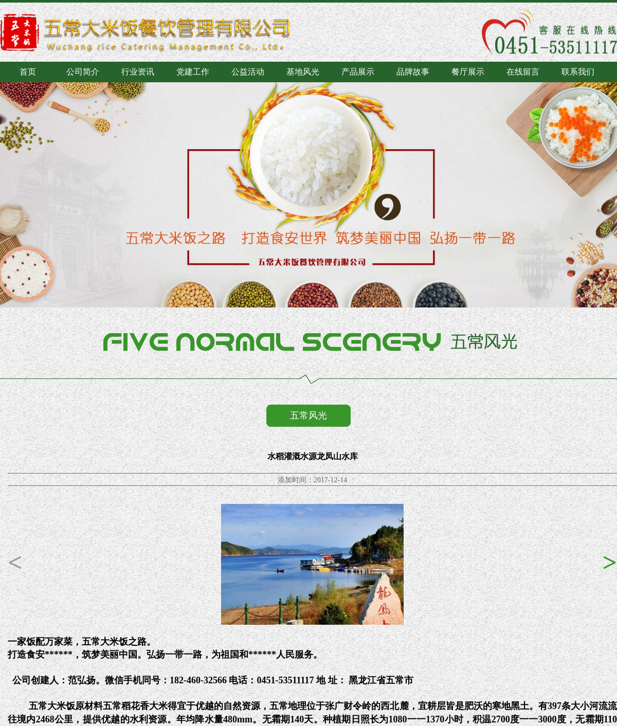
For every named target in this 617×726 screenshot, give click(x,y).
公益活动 (247, 71)
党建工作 (192, 71)
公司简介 (82, 71)
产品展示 (357, 71)
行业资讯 (137, 71)
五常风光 (308, 415)
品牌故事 (412, 71)
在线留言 (522, 71)
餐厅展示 (467, 71)
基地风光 (302, 71)
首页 (28, 71)
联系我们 (577, 71)
